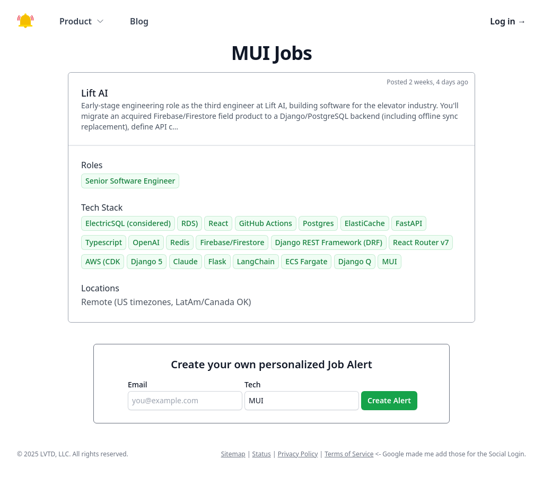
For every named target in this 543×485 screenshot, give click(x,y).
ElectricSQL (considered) (128, 223)
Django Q (355, 261)
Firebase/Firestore (232, 242)
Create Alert (389, 400)
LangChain (256, 261)
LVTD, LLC (54, 453)
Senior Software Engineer (130, 181)
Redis (179, 242)
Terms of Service (349, 453)
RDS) (189, 223)
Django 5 (147, 261)
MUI (389, 261)
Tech (252, 384)
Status (261, 453)
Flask (217, 261)
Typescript (103, 242)
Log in (508, 21)
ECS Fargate (306, 261)
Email (137, 384)
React (218, 223)
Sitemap (233, 453)
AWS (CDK (102, 261)
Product (81, 21)
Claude (185, 261)
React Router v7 (421, 242)
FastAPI (409, 223)
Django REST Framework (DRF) (328, 242)
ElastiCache (365, 223)
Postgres (318, 223)
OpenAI (146, 242)
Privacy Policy (298, 453)
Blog (139, 21)
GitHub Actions (265, 223)
